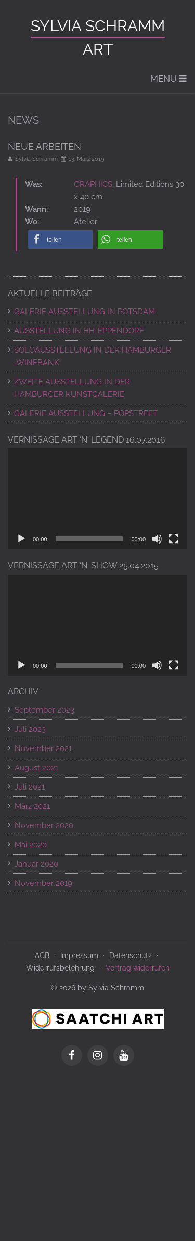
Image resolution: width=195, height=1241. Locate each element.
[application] (97, 498)
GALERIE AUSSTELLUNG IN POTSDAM (84, 311)
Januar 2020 (36, 864)
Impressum (79, 955)
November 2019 (43, 883)
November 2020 (44, 825)
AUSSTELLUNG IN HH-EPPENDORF (79, 330)
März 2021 (32, 806)
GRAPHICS (93, 184)
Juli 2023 (30, 729)
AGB (42, 955)
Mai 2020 (31, 844)
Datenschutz (130, 955)
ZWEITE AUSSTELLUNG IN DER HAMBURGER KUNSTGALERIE (72, 388)
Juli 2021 (30, 787)
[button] (60, 239)
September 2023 (44, 710)
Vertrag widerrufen (138, 968)
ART (98, 49)
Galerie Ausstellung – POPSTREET (86, 413)
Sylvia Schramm (98, 26)
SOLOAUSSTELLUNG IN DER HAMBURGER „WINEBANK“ (92, 356)
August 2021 (36, 767)
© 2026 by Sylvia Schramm (97, 988)
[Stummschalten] (157, 539)
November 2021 (43, 748)
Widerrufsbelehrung (60, 968)
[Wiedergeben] (21, 539)
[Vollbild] (173, 539)
